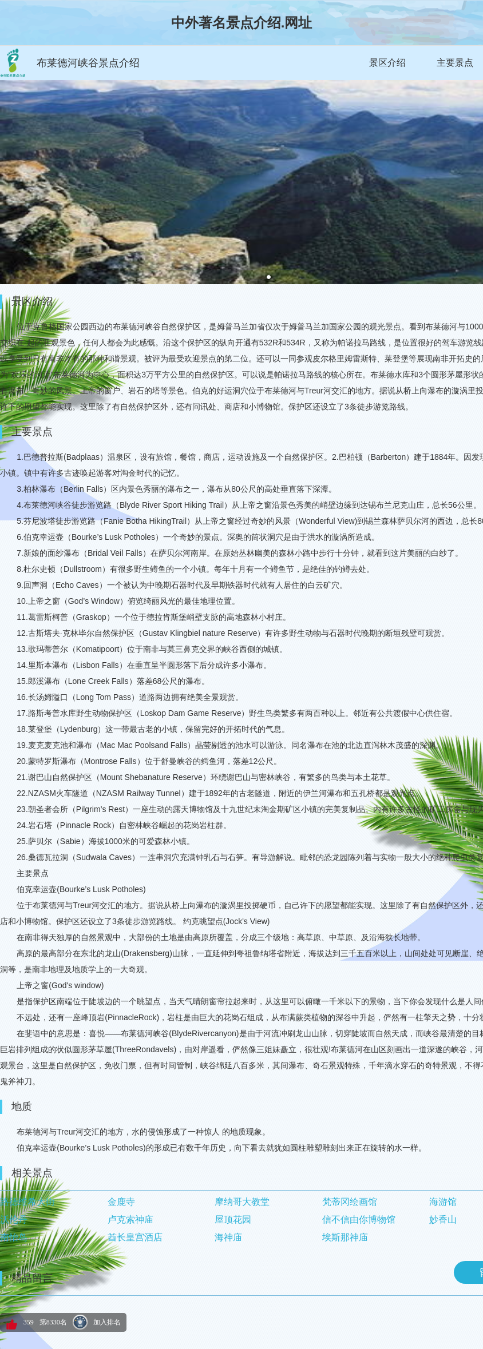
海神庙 (228, 1237)
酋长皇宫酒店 (135, 1237)
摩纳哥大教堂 (242, 1202)
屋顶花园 (233, 1219)
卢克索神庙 (130, 1219)
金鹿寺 (121, 1202)
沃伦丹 (13, 1219)
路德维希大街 (27, 1202)
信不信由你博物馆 (358, 1219)
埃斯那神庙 (345, 1237)
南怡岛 (13, 1237)
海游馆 (443, 1202)
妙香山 (443, 1219)
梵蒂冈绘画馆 (349, 1202)
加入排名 (107, 1322)
